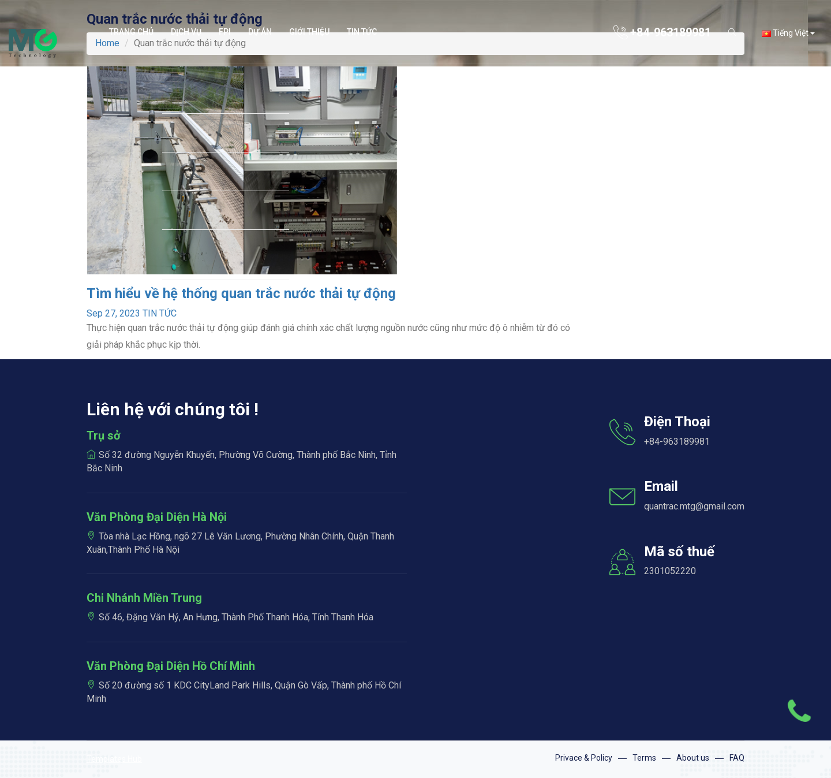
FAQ (736, 757)
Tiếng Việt (788, 33)
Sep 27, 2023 (113, 313)
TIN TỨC (160, 313)
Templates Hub (114, 759)
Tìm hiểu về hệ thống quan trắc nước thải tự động (241, 293)
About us (692, 757)
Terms (644, 757)
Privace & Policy (583, 757)
